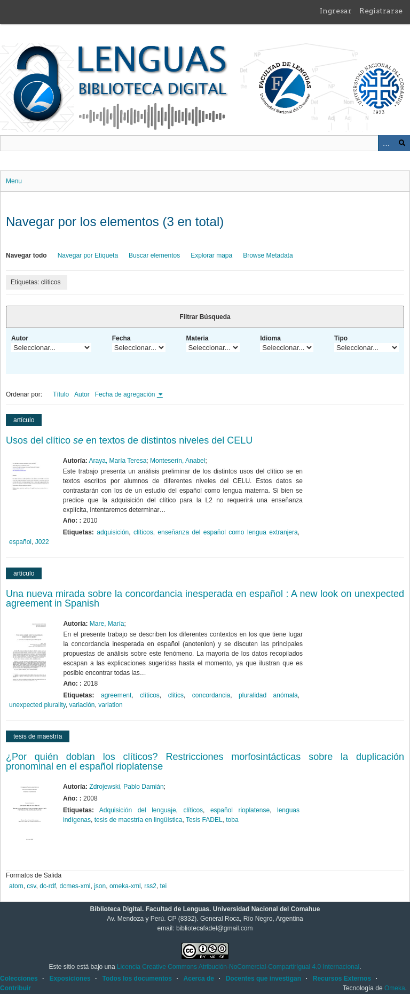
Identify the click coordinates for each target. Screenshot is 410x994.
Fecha (121, 338)
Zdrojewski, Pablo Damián (126, 786)
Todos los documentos (136, 978)
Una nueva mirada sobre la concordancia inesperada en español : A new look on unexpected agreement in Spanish (205, 598)
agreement (116, 695)
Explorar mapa (211, 255)
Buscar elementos (154, 255)
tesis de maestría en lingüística (138, 820)
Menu (14, 181)
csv (31, 886)
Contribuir (15, 988)
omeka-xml (125, 886)
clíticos (143, 532)
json (100, 886)
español (20, 542)
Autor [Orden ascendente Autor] (82, 394)
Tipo (341, 338)
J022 (42, 542)
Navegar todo (26, 255)
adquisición (113, 532)
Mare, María (107, 623)
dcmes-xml (75, 886)
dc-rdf (48, 886)
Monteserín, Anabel (177, 460)
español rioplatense (240, 810)
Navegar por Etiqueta (88, 255)
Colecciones (19, 978)
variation (110, 705)
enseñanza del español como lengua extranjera (227, 532)
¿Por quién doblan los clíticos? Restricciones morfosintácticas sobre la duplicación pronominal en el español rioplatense (205, 761)
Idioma (270, 338)
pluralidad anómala (268, 695)
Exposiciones (69, 978)
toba (232, 820)
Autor (19, 338)
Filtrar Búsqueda (204, 317)
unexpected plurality (37, 705)
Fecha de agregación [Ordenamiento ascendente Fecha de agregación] (126, 394)
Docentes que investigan (263, 978)
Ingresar (336, 10)
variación (82, 705)
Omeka (394, 988)
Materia (197, 338)
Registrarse (381, 10)
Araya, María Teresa (118, 460)
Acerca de (199, 978)
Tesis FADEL (204, 820)
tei (163, 886)
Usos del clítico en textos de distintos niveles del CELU (129, 440)
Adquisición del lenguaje (137, 810)
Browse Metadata (268, 255)
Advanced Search (386, 143)
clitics (176, 695)
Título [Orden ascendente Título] (61, 394)
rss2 (150, 886)
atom (16, 886)
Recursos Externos (342, 978)
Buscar (402, 143)
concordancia (211, 695)
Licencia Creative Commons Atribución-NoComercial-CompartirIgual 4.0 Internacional (238, 966)
